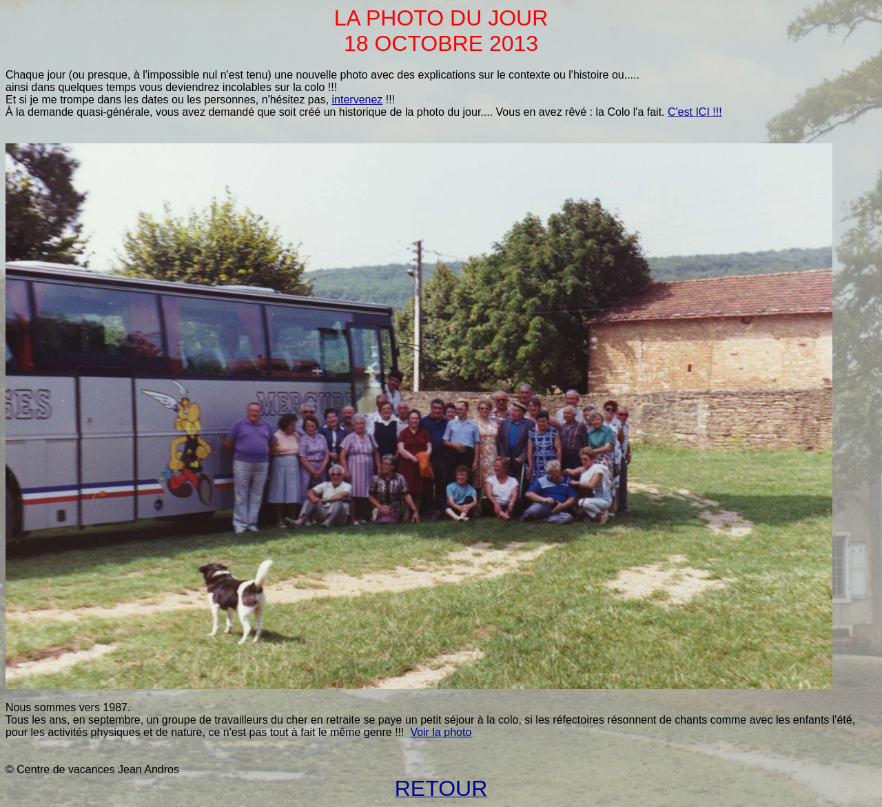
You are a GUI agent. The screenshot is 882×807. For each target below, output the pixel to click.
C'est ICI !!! (695, 112)
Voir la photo (440, 732)
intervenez (357, 99)
